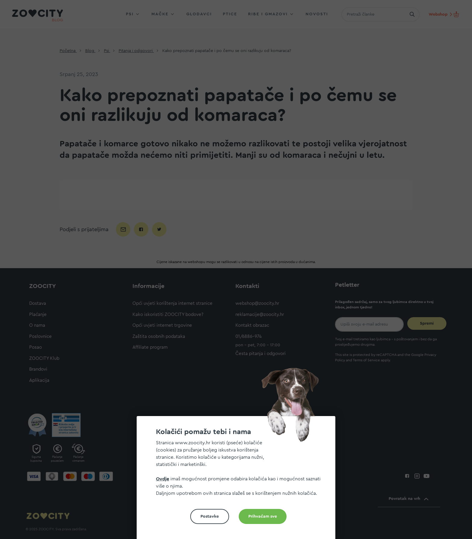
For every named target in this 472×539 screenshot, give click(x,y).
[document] (238, 480)
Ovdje (162, 478)
